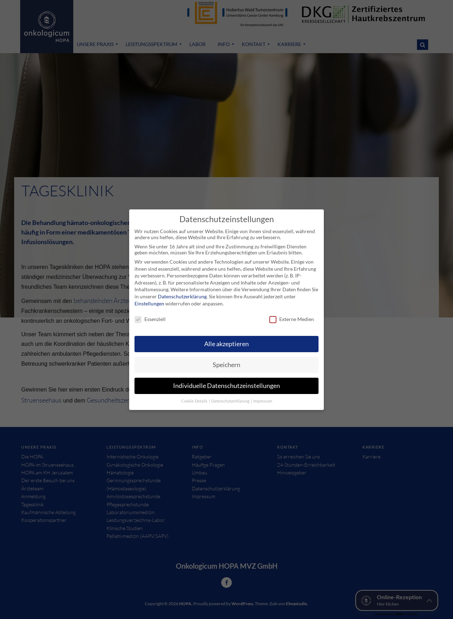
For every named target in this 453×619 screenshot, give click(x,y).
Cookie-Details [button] (194, 399)
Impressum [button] (262, 399)
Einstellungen (149, 301)
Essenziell (150, 317)
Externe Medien (291, 317)
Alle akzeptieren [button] (226, 341)
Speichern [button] (226, 362)
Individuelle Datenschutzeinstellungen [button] (226, 383)
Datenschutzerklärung (182, 294)
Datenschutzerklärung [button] (230, 399)
